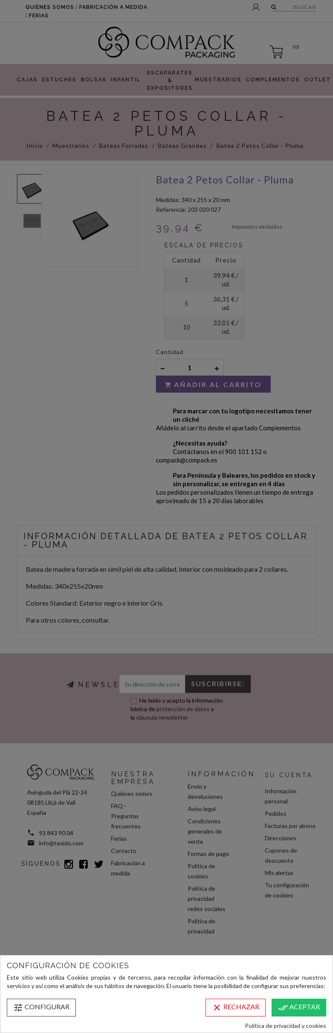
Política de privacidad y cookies (285, 1025)
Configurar (41, 1008)
